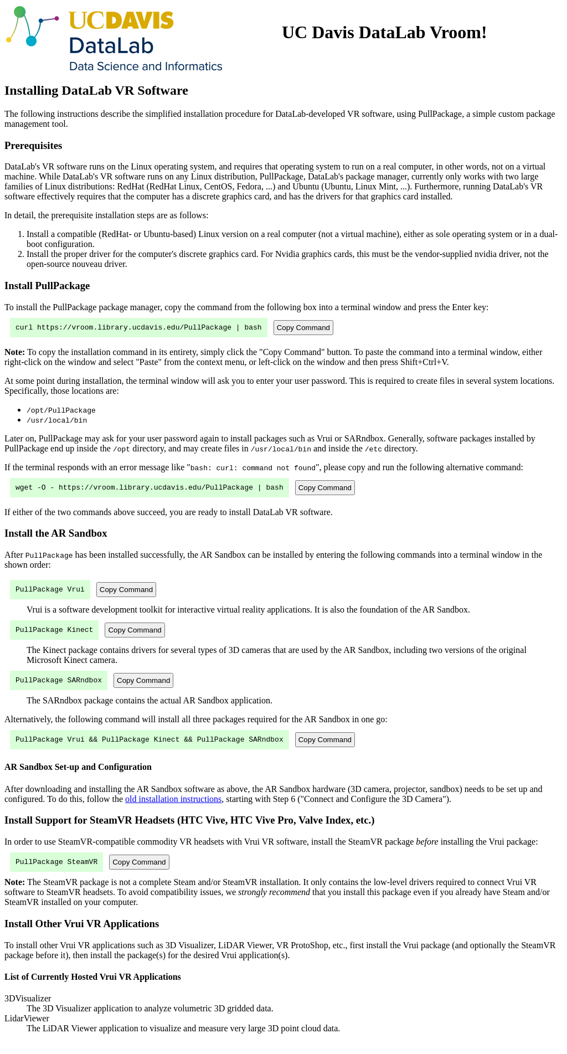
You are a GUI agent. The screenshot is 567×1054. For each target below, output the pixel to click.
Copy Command (303, 328)
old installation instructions (173, 809)
